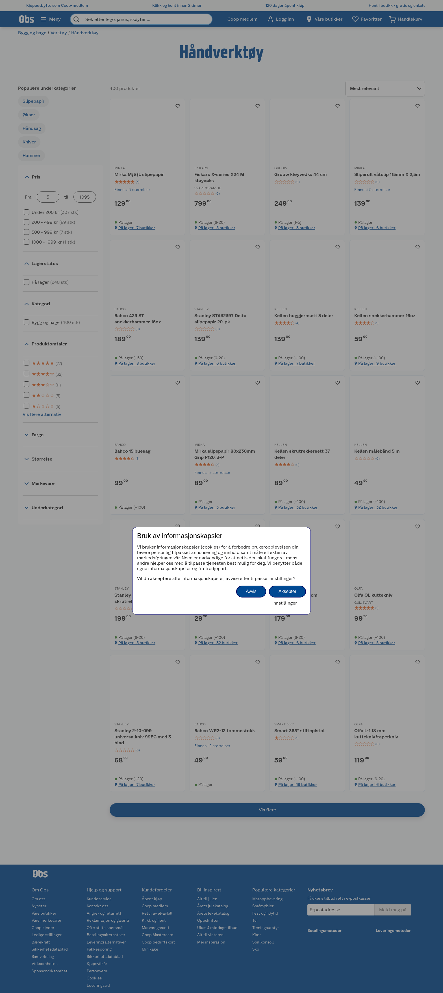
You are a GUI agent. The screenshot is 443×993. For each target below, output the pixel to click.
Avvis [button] (251, 591)
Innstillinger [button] (284, 603)
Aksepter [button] (287, 591)
